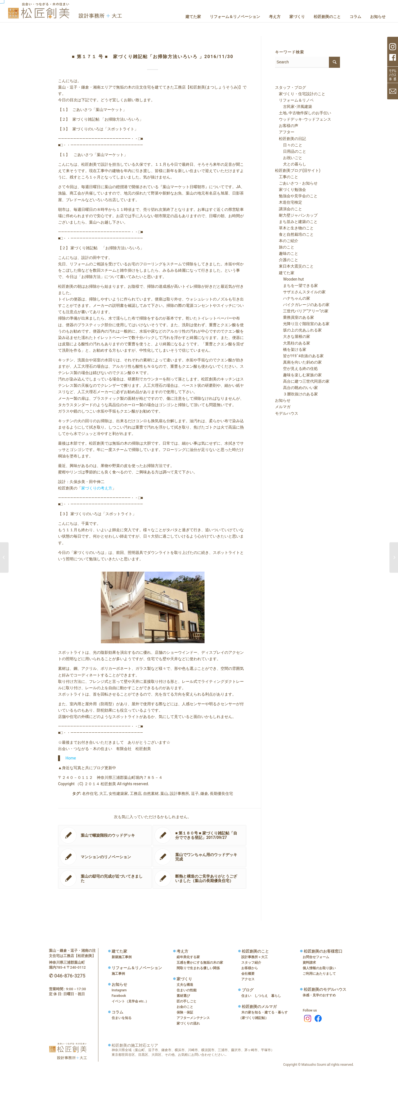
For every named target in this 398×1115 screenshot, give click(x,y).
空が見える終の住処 (296, 368)
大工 (103, 793)
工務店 (136, 793)
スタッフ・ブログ (290, 87)
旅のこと (284, 247)
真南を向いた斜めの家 (298, 362)
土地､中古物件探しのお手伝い (303, 113)
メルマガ (282, 406)
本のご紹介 (286, 240)
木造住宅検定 (288, 202)
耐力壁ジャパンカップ (296, 215)
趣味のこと (286, 253)
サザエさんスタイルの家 (300, 292)
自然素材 (151, 793)
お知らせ (282, 400)
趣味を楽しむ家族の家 (298, 375)
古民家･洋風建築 (293, 106)
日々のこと (288, 145)
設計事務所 (179, 793)
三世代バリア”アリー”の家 (301, 311)
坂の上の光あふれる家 (298, 330)
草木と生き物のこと (294, 228)
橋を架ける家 (290, 349)
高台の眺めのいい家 (296, 387)
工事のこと (286, 177)
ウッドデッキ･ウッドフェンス (303, 119)
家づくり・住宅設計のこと (300, 94)
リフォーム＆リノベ (294, 100)
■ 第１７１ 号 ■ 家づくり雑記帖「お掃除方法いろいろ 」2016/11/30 (153, 56)
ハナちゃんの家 (292, 298)
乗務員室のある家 (294, 317)
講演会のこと (288, 209)
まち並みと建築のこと (296, 221)
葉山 (164, 793)
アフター (284, 132)
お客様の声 (286, 125)
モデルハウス (286, 413)
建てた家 (284, 273)
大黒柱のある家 (292, 343)
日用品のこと (290, 151)
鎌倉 (204, 793)
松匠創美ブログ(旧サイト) (297, 170)
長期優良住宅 (221, 793)
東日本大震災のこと (294, 266)
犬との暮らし (290, 164)
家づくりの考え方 (96, 488)
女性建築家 (118, 793)
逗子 (195, 793)
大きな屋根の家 (292, 336)
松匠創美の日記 (290, 138)
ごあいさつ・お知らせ (296, 183)
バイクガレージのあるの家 (302, 304)
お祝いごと (288, 157)
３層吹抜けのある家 (296, 394)
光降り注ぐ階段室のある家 (302, 323)
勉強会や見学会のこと (296, 196)
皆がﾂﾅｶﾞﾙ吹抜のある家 (299, 356)
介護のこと (286, 260)
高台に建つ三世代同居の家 (302, 381)
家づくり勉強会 (290, 189)
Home (71, 758)
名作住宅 (90, 793)
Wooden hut (289, 279)
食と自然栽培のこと (294, 234)
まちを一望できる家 (296, 285)
